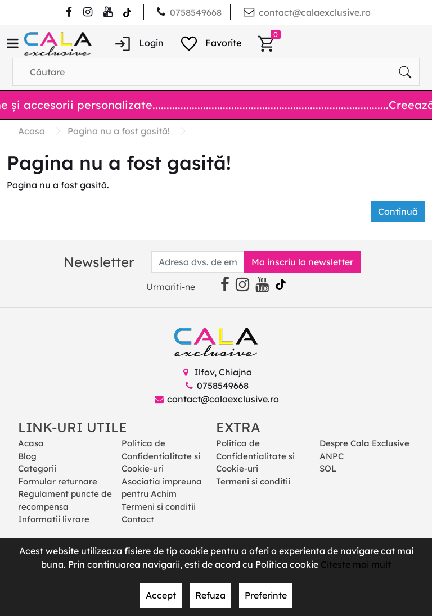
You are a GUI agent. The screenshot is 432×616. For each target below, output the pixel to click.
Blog (27, 456)
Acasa (31, 443)
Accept (161, 595)
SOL (328, 468)
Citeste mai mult (356, 564)
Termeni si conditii (159, 506)
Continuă (398, 211)
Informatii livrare (53, 519)
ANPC (332, 456)
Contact (138, 519)
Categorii (37, 468)
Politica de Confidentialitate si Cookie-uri (161, 456)
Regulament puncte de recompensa (65, 500)
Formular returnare (57, 481)
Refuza (210, 595)
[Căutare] (405, 72)
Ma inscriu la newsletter (302, 262)
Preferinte (266, 595)
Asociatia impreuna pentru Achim (162, 488)
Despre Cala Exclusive (365, 443)
